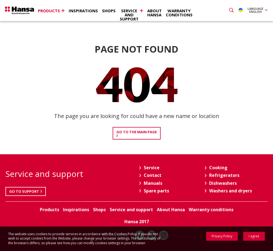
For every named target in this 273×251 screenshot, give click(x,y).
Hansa (23, 11)
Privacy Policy (222, 236)
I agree (254, 236)
